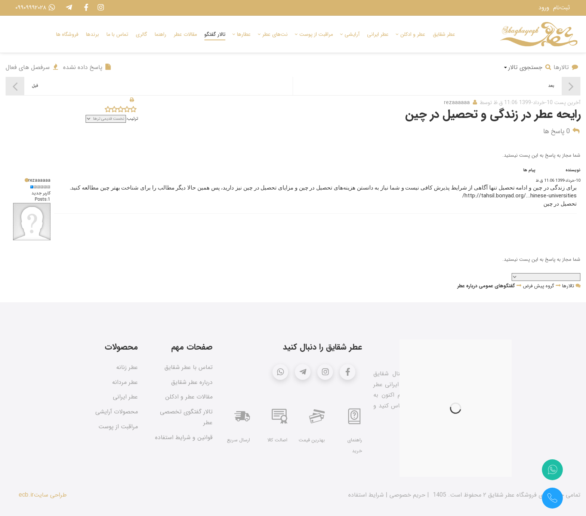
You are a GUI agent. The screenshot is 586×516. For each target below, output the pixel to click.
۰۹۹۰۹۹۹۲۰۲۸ (33, 7)
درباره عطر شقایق (192, 382)
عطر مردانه (125, 382)
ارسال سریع (238, 440)
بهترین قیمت (312, 440)
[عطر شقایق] (538, 34)
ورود (544, 7)
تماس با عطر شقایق (188, 367)
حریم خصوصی (407, 495)
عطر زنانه (127, 367)
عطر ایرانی (125, 396)
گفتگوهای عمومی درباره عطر (486, 286)
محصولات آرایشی (116, 411)
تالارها (566, 67)
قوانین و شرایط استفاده (184, 437)
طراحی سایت (50, 495)
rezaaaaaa (457, 102)
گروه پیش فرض (538, 286)
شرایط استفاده (366, 495)
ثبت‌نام (561, 7)
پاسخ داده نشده (87, 67)
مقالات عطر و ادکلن (189, 396)
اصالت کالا (277, 440)
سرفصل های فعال (32, 67)
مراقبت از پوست (118, 426)
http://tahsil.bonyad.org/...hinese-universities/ (519, 195)
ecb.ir (26, 495)
